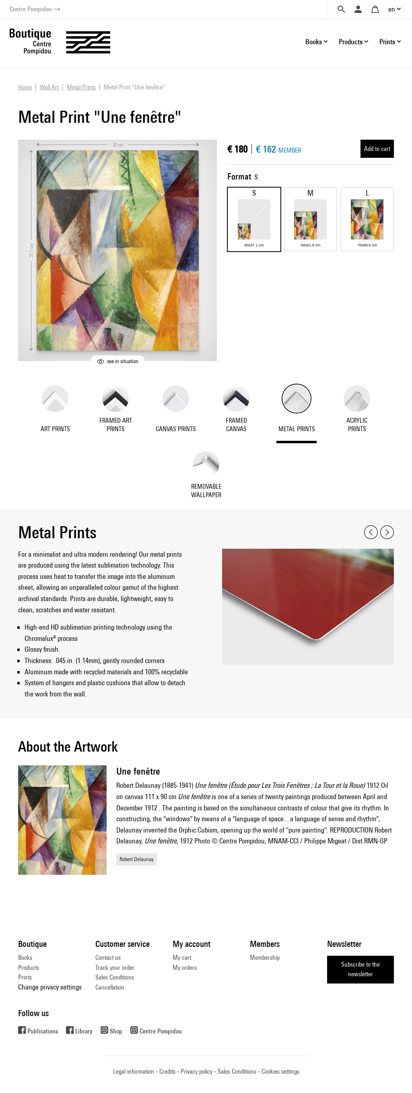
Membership (265, 957)
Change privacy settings (50, 987)
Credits (167, 1071)
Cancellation (109, 987)
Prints (25, 977)
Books (25, 957)
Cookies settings (280, 1071)
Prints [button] (387, 41)
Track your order (114, 967)
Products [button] (351, 41)
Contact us (108, 957)
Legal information (133, 1071)
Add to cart (377, 149)
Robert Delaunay (136, 859)
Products (28, 967)
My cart (182, 957)
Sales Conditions (114, 977)
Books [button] (313, 41)
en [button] (391, 9)
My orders (185, 967)
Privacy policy (196, 1071)
